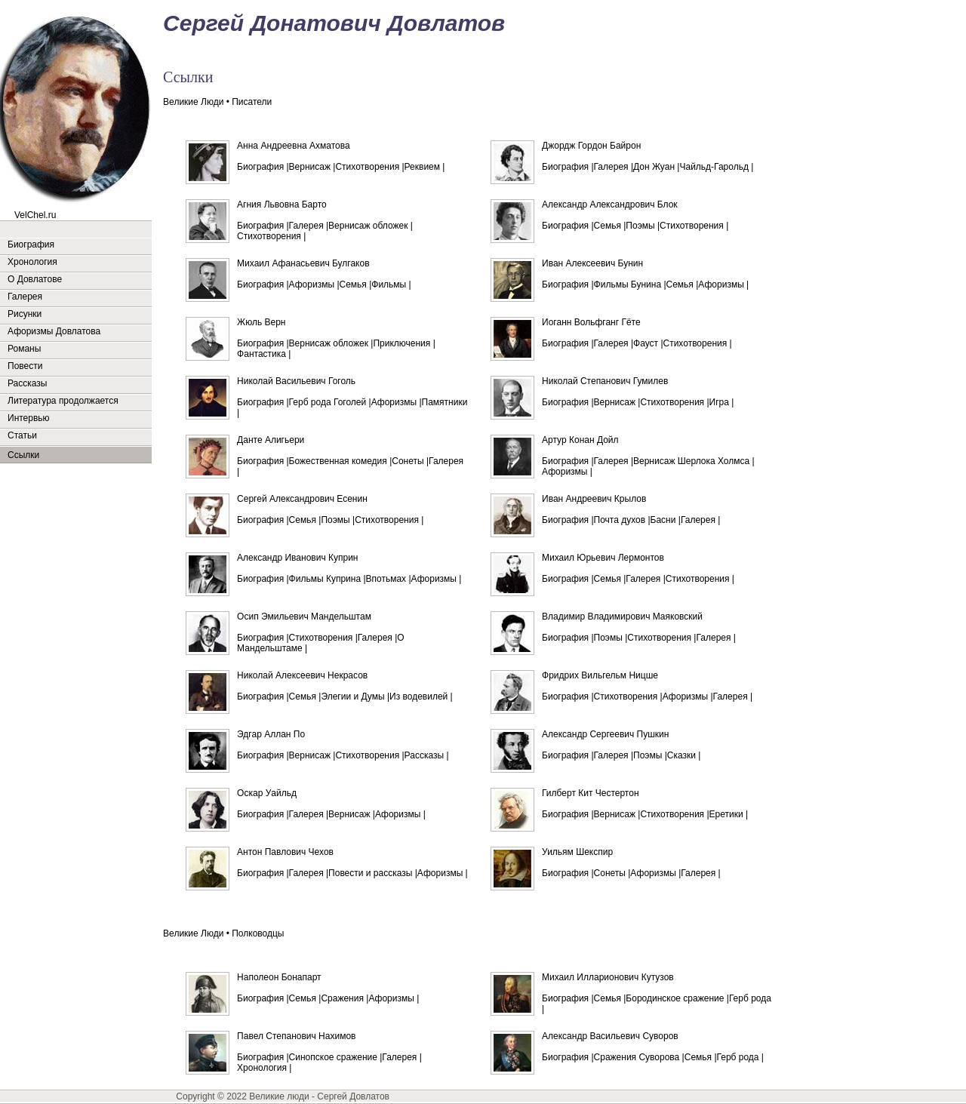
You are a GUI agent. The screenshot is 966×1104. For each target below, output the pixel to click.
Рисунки (25, 314)
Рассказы (27, 383)
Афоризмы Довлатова (54, 331)
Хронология (32, 262)
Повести (25, 366)
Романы (24, 348)
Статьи (22, 435)
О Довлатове (35, 279)
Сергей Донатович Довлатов (334, 23)
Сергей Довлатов (353, 1096)
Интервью (29, 418)
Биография (31, 244)
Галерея (25, 296)
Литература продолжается (63, 400)
